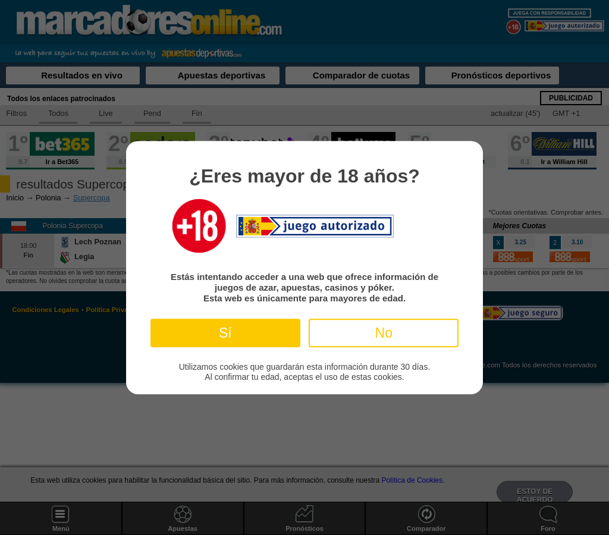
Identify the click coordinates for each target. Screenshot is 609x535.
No (384, 333)
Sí (225, 333)
